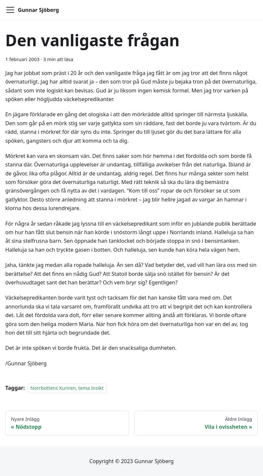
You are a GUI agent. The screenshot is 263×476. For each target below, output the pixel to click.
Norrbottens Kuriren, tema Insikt (67, 388)
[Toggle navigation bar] (10, 10)
